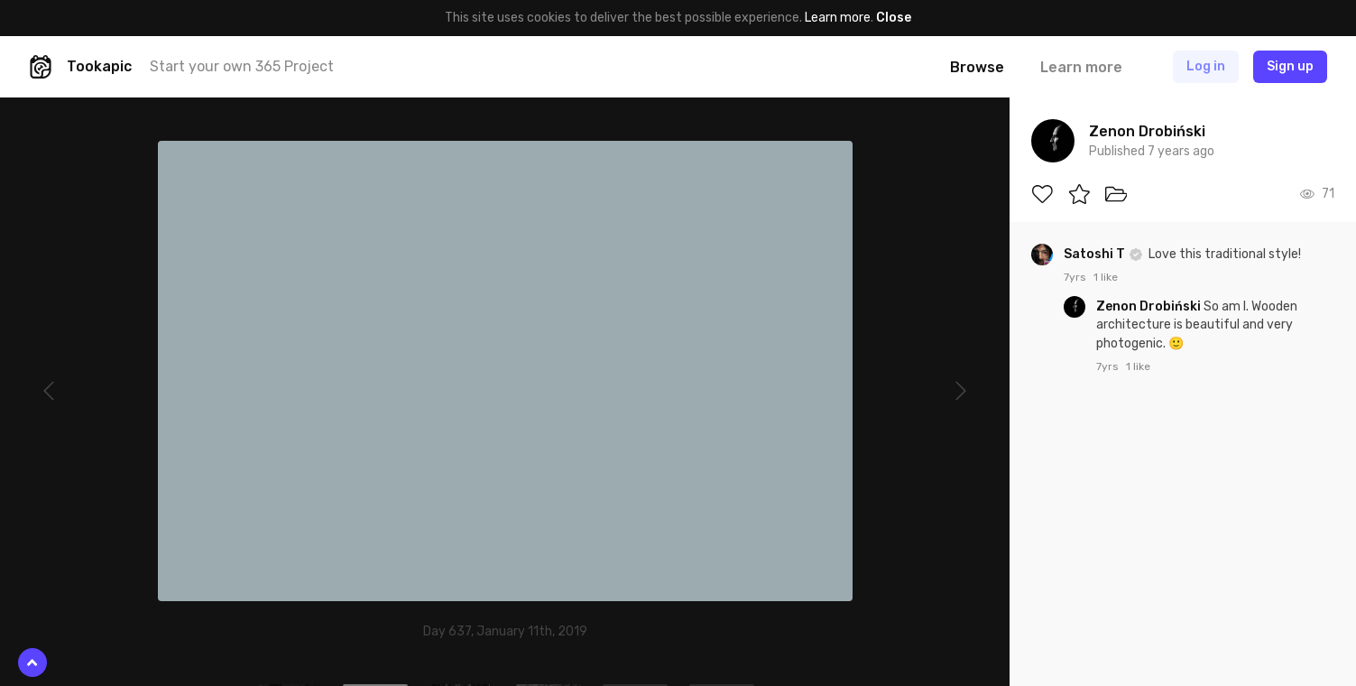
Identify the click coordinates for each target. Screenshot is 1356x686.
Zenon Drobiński (1150, 306)
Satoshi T (1096, 254)
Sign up (1290, 66)
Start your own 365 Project (242, 66)
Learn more (838, 17)
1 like (1105, 277)
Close (893, 17)
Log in (1205, 66)
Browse (977, 67)
